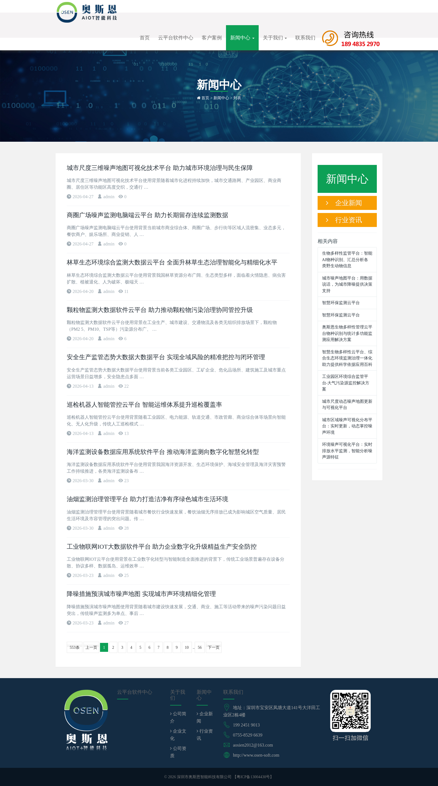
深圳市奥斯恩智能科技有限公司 (204, 777)
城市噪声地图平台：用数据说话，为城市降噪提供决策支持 (347, 284)
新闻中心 (221, 98)
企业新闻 (344, 203)
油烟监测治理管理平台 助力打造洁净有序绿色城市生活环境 (147, 499)
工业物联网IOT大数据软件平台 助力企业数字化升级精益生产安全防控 (162, 546)
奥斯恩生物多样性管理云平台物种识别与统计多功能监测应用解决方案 (347, 333)
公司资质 (178, 752)
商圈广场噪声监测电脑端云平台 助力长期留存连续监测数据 (147, 215)
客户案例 (212, 38)
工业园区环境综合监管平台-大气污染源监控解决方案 (346, 382)
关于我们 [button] (275, 38)
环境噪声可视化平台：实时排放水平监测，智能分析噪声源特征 (347, 450)
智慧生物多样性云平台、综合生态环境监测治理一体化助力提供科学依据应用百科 (347, 358)
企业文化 (178, 735)
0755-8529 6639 (247, 735)
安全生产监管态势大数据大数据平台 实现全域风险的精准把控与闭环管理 (166, 357)
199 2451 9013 (246, 725)
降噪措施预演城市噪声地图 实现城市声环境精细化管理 (141, 593)
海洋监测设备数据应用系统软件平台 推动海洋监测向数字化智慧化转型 (163, 451)
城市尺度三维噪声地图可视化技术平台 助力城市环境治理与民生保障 (160, 167)
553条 (75, 647)
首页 (145, 38)
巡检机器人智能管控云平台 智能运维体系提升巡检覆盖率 (144, 404)
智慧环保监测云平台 (341, 302)
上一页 (91, 647)
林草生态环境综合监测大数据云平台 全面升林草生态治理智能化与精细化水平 (172, 262)
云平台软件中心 (175, 38)
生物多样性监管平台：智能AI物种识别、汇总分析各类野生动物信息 (347, 259)
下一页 (214, 647)
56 (200, 647)
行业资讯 (344, 220)
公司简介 (178, 717)
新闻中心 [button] (242, 38)
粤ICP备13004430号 (253, 777)
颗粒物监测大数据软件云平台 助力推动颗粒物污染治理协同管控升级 (160, 309)
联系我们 (305, 38)
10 (187, 647)
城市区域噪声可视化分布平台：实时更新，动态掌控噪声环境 (347, 426)
